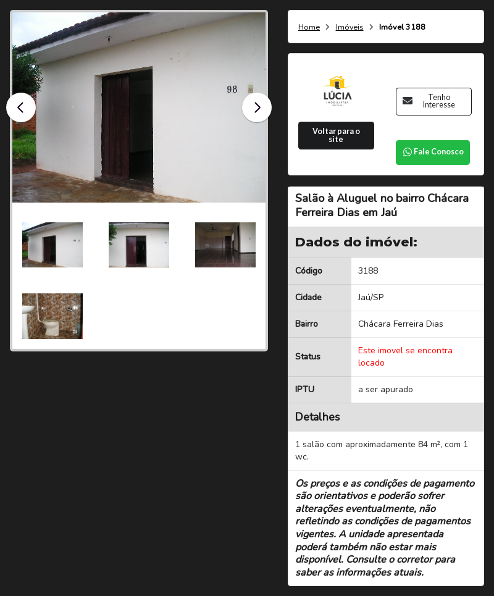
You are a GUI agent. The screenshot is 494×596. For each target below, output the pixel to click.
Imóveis (350, 27)
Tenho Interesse (428, 101)
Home (309, 27)
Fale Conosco (433, 151)
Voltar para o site (336, 135)
